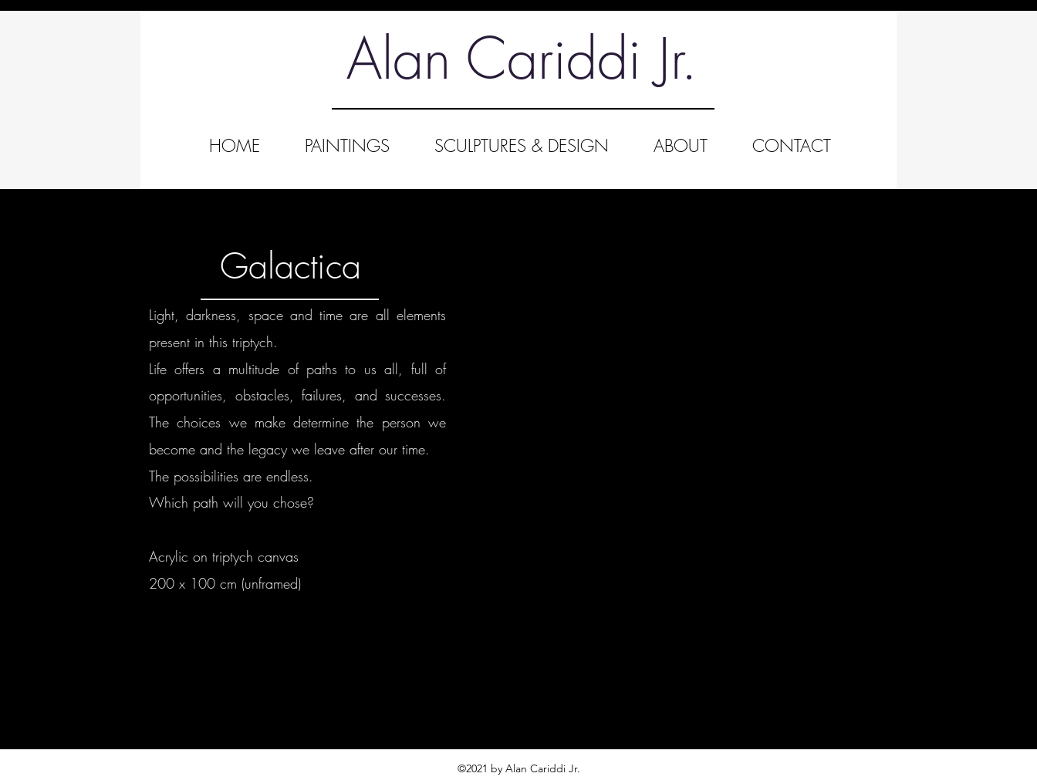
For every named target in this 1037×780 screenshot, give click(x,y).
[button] (672, 401)
